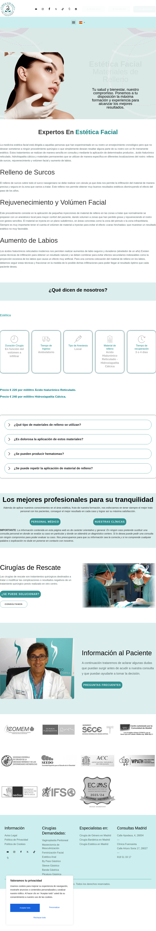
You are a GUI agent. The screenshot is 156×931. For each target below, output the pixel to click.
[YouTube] (36, 9)
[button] (73, 22)
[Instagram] (43, 9)
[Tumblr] (69, 9)
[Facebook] (49, 9)
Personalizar (24, 909)
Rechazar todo (53, 909)
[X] (56, 9)
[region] (39, 902)
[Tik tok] (62, 9)
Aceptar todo (39, 917)
